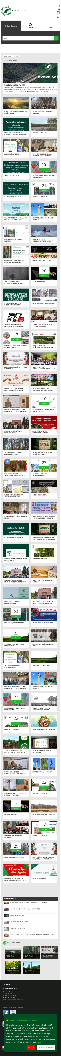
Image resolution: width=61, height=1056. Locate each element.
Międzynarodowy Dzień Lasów (43, 729)
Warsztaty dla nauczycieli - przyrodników (14, 645)
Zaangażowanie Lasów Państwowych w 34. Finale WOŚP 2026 (14, 326)
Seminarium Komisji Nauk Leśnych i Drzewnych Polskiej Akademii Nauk (15, 582)
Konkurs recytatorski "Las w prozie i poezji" (43, 410)
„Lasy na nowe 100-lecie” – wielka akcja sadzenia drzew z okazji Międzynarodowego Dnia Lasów (15, 753)
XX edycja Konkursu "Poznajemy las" (39, 474)
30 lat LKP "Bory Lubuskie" (42, 772)
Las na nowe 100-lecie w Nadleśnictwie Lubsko (41, 709)
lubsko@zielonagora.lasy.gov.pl (12, 999)
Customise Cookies (46, 1047)
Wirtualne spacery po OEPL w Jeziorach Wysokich (15, 794)
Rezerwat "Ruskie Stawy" (41, 665)
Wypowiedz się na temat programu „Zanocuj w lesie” (42, 389)
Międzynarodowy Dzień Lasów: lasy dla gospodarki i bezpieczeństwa (15, 219)
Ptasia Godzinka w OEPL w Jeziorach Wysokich (42, 325)
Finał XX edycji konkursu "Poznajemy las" (13, 432)
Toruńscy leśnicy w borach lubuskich (25, 909)
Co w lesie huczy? (38, 282)
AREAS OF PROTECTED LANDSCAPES (10, 957)
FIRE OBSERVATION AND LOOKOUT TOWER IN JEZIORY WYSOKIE (30, 973)
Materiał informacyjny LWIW (42, 623)
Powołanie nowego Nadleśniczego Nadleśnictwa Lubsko (15, 773)
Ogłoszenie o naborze (12, 197)
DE (58, 17)
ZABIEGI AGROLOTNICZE (14, 85)
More (38, 1042)
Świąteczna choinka (40, 878)
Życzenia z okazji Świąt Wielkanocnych (12, 666)
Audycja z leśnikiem (39, 197)
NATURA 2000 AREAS (12, 970)
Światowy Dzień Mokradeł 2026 (43, 303)
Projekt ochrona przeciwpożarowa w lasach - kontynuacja (43, 347)
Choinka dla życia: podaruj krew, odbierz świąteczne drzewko (14, 390)
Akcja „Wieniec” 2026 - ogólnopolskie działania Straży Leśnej (13, 283)
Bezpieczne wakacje (39, 559)
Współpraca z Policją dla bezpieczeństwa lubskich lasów (42, 156)
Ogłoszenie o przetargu (13, 537)
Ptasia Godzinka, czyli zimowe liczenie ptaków (15, 347)
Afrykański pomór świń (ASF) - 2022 (49, 956)
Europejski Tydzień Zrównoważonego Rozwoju (15, 474)
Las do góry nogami (39, 495)
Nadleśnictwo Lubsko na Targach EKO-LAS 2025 (13, 496)
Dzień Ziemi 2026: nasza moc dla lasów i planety (15, 112)
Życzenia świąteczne (11, 154)
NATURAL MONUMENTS (29, 956)
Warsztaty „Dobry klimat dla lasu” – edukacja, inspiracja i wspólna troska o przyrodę (43, 603)
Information (7, 56)
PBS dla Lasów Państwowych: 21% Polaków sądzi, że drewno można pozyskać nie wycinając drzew (43, 540)
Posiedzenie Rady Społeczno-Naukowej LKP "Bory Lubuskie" (15, 410)
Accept (31, 1047)
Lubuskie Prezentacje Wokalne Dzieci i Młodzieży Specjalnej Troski (43, 518)
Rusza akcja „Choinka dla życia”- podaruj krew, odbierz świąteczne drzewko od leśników (15, 881)
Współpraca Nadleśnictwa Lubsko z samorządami (14, 261)
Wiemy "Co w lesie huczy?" (41, 260)
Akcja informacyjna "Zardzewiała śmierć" (40, 432)
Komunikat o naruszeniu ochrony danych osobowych (15, 133)
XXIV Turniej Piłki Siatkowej (14, 623)
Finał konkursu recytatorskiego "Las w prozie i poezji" (44, 369)
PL (58, 11)
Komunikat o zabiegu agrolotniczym (12, 602)
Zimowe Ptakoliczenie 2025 (14, 857)
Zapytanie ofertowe (12, 175)
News (16, 56)
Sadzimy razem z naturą (41, 133)
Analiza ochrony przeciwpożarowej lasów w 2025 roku (42, 241)
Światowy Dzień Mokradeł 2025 (43, 814)
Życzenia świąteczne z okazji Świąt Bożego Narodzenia (43, 858)
